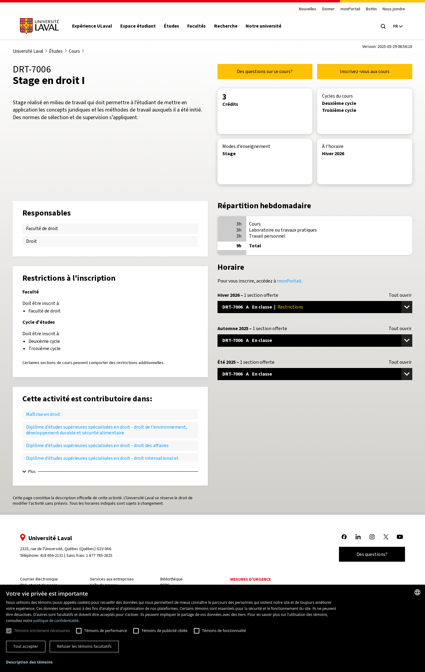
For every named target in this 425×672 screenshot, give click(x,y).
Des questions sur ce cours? (265, 71)
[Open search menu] (383, 26)
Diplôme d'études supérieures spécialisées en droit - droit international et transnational (102, 461)
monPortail (350, 9)
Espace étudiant (138, 26)
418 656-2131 (51, 555)
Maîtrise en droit (43, 414)
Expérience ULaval (92, 26)
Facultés (196, 26)
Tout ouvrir (400, 295)
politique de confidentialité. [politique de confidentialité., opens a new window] (56, 620)
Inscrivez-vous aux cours (365, 71)
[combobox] (417, 592)
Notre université (263, 26)
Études (171, 26)
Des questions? (372, 554)
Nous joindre (394, 9)
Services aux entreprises (112, 579)
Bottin (371, 9)
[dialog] (212, 628)
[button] (29, 662)
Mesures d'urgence (250, 579)
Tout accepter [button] (25, 646)
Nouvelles (307, 9)
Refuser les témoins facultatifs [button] (84, 646)
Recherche (225, 26)
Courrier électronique (39, 579)
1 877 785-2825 (99, 555)
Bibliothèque (171, 579)
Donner (328, 9)
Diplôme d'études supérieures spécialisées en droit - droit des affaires (97, 445)
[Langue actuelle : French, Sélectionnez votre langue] (397, 26)
